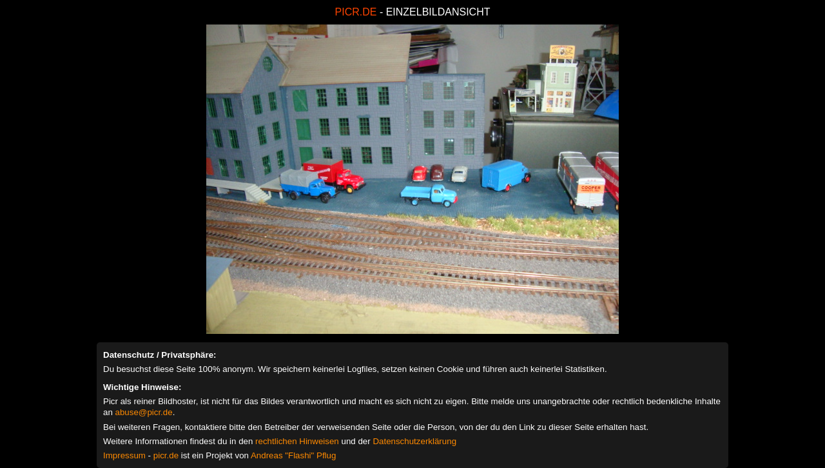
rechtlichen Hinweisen (297, 441)
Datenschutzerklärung (414, 441)
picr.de (166, 455)
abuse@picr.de (144, 412)
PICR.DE (356, 11)
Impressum (124, 455)
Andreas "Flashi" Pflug (293, 455)
